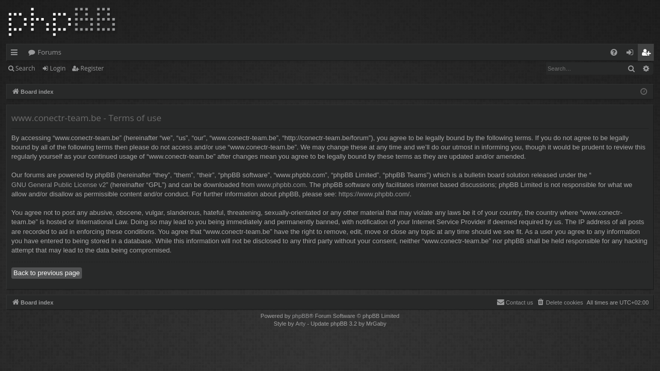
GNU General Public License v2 (58, 185)
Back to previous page (46, 273)
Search (25, 68)
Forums (49, 52)
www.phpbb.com (280, 185)
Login (57, 68)
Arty (300, 324)
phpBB (300, 316)
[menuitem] (614, 52)
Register (92, 68)
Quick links (16, 54)
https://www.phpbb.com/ (373, 194)
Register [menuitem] (648, 54)
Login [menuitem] (632, 54)
